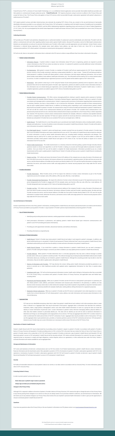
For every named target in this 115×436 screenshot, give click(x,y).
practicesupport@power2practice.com (86, 407)
